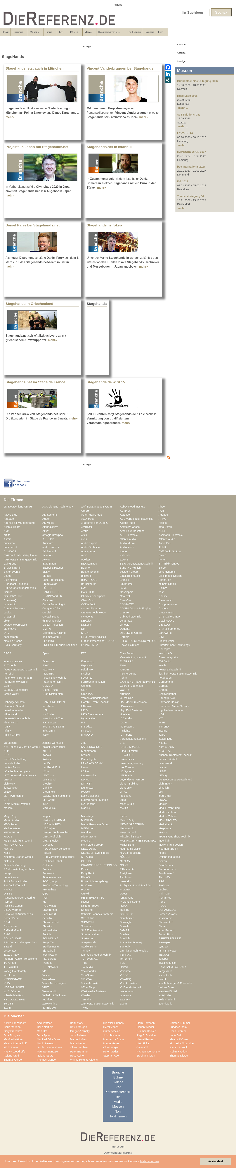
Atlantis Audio (167, 539)
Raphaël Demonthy (148, 1051)
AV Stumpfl (49, 551)
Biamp (7, 575)
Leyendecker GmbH (132, 779)
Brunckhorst (88, 583)
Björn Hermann (145, 1022)
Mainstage (87, 816)
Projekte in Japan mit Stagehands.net (37, 147)
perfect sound (12, 877)
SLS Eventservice (92, 930)
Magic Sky (10, 816)
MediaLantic (166, 824)
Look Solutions (90, 795)
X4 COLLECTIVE (14, 999)
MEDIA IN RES (51, 824)
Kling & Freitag (129, 750)
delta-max (126, 620)
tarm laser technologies (134, 950)
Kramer (85, 755)
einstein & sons (13, 640)
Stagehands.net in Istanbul (109, 147)
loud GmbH (165, 795)
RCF (45, 897)
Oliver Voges (111, 1047)
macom (8, 807)
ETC (83, 653)
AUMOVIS (10, 551)
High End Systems (131, 710)
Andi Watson (44, 1022)
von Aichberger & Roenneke (175, 983)
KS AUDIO (126, 755)
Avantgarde (88, 551)
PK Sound (126, 877)
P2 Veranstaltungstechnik (19, 869)
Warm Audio (49, 991)
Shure (162, 926)
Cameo (8, 592)
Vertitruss (9, 975)
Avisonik (125, 555)
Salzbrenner (49, 909)
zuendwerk (165, 1003)
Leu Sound (48, 779)
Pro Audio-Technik (15, 885)
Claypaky (48, 600)
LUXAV (163, 799)
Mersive (86, 832)
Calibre (163, 587)
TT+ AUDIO (11, 967)
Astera (8, 539)
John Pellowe (78, 1035)
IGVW (123, 722)
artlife (7, 535)
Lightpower (87, 787)
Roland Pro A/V (90, 905)
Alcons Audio (128, 522)
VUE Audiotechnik (131, 987)
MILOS (8, 836)
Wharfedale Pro (13, 995)
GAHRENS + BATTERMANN (137, 681)
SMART (124, 930)
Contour (163, 608)
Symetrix (125, 946)
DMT (84, 628)
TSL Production (168, 962)
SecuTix (47, 918)
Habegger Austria (14, 702)
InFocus (86, 730)
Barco (162, 567)
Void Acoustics (128, 983)
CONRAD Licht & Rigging (135, 608)
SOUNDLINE (50, 938)
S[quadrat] (48, 950)
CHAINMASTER (52, 596)
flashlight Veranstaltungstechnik (178, 673)
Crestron (125, 612)
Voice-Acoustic (90, 983)
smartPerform (167, 930)
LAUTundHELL (51, 767)
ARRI (162, 530)
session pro (165, 918)
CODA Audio (88, 604)
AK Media (48, 522)
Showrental (10, 926)
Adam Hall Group (91, 514)
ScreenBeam (11, 918)
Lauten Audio (12, 767)
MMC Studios (50, 840)
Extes (123, 665)
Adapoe (163, 514)
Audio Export (89, 543)
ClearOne (125, 600)
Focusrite (86, 677)
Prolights (164, 885)
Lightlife (47, 787)
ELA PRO (48, 640)
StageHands (88, 942)
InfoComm (48, 730)
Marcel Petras (144, 1039)
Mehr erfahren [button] (149, 1161)
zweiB (7, 1007)
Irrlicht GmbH (12, 734)
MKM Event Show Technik (174, 836)
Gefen (7, 685)
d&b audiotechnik (130, 616)
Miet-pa (163, 832)
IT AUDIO (87, 734)
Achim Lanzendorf (15, 1022)
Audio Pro (165, 543)
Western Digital (168, 991)
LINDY (8, 791)
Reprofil (8, 901)
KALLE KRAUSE (130, 746)
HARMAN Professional (133, 702)
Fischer (85, 673)
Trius (84, 962)
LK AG (124, 791)
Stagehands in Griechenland (29, 304)
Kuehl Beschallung (15, 759)
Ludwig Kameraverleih (94, 799)
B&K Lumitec (89, 563)
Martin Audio (11, 820)
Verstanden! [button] (215, 1161)
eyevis (162, 665)
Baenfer (86, 567)
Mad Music (48, 807)
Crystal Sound (50, 616)
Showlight (126, 922)
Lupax (123, 799)
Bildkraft (86, 575)
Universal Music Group (172, 967)
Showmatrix (166, 922)
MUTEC (8, 848)
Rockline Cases (13, 905)
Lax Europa (127, 767)
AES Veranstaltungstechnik (136, 518)
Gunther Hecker (146, 1031)
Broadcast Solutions (16, 583)
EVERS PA (126, 661)
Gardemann (166, 681)
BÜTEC (47, 587)
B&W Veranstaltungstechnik (136, 563)
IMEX (7, 726)
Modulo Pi (87, 840)
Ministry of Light (51, 836)
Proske (85, 889)
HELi (45, 710)
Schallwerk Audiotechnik (18, 914)
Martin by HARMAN (54, 820)
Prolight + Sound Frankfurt (136, 885)
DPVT (7, 632)
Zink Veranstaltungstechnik (97, 1003)
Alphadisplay (50, 526)
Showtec (47, 926)
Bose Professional (53, 579)
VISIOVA (86, 979)
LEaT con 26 (185, 133)
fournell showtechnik (16, 681)
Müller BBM (127, 844)
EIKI (161, 636)
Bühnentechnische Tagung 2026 (197, 81)
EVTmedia (10, 665)
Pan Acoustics (167, 869)
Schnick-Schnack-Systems (97, 914)
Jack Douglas (12, 1035)
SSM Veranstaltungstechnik (20, 942)
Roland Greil (11, 1055)
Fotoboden (165, 677)
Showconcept (50, 922)
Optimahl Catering (15, 865)
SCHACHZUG (167, 909)
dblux (7, 620)
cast (161, 592)
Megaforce (165, 828)
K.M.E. (163, 742)
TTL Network (50, 967)
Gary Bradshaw (13, 1031)
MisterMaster (89, 836)
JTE (83, 742)
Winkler (85, 995)
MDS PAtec (11, 824)
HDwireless (126, 706)
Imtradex (86, 726)
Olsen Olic (142, 1047)
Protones (125, 889)
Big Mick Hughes (113, 1022)
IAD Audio (126, 718)
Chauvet (125, 596)
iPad (118, 1087)
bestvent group (129, 571)
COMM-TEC (127, 604)
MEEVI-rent (88, 828)
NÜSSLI (125, 856)
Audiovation (127, 547)
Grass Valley (11, 693)
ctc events (87, 616)
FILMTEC (48, 673)
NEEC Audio (88, 848)
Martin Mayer (111, 1043)
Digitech (86, 624)
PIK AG (85, 877)
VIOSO (124, 975)
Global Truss (50, 689)
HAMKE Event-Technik (95, 702)
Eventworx (87, 661)
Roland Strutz (45, 1055)
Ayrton (162, 559)
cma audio (10, 604)
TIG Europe (49, 958)
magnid (46, 816)
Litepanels (48, 791)
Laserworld (165, 763)
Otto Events (166, 865)
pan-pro (8, 873)
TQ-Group (10, 962)
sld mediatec (50, 930)
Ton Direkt (126, 958)
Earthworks (165, 632)
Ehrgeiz (124, 636)
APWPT (47, 530)
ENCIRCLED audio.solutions (59, 645)
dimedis (124, 624)
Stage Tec (48, 942)
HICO (84, 710)
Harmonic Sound (14, 706)
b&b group (10, 563)
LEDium (8, 779)
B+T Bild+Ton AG (169, 563)
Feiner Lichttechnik (170, 669)
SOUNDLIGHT (13, 938)
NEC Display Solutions (56, 848)
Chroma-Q (10, 600)
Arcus (84, 530)
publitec (163, 889)
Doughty (125, 628)
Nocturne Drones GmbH (18, 856)
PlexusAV (164, 877)
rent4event (126, 897)
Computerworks (168, 604)
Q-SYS (8, 893)
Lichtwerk (9, 783)
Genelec (86, 685)
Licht (70, 33)
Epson (46, 653)
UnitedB (124, 967)
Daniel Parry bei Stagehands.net (33, 225)
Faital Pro (87, 669)
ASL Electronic (129, 535)
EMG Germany (13, 645)
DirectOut (164, 624)
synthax (163, 946)
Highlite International (171, 710)
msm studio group (92, 844)
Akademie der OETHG (94, 522)
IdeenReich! (11, 722)
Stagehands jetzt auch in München (35, 68)
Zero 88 (8, 1003)
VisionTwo (48, 979)
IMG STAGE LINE (53, 726)
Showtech (87, 926)
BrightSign (165, 579)
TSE (122, 962)
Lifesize (47, 783)
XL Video (47, 999)
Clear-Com (87, 600)
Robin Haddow (179, 1051)
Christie (163, 596)
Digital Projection (52, 624)
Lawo (84, 767)
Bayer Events (12, 571)
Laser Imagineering (131, 763)
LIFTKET (86, 783)
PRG (161, 881)
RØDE (162, 905)
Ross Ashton (77, 1055)
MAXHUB (87, 820)
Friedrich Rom (178, 1027)
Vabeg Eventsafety (15, 971)
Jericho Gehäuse (52, 742)
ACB (161, 510)
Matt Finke (142, 1043)
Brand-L (124, 579)
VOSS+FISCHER (14, 987)
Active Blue (10, 514)
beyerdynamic (167, 571)
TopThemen (183, 32)
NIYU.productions (130, 852)
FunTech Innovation (93, 681)
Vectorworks (88, 971)
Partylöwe (126, 873)
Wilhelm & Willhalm (54, 995)
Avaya (123, 551)
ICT (161, 718)
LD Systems (127, 771)
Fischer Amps (128, 673)
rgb (44, 901)
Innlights (125, 730)
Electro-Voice (167, 640)
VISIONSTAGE (13, 979)
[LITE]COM (49, 1007)
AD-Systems (50, 514)
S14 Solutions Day (188, 114)
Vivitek (162, 979)
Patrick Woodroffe (14, 1051)
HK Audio (48, 714)
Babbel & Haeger (52, 567)
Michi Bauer (11, 1047)
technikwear (49, 954)
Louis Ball (175, 1035)
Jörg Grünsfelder (146, 1035)
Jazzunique (165, 738)
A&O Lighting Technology (57, 506)
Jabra (162, 734)
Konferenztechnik (156, 33)
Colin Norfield (45, 1027)
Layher (163, 767)
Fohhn (124, 677)
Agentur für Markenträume (19, 522)
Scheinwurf (49, 914)
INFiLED (164, 726)
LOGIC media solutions (56, 795)
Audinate (47, 543)
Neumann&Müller (130, 848)
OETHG (86, 861)
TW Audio (87, 967)
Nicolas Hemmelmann (50, 1047)
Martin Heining (45, 1043)
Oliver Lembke (79, 1047)
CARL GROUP (51, 592)
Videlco (46, 975)
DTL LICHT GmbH (131, 632)
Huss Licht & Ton (52, 718)
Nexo (7, 852)
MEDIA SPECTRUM (132, 824)
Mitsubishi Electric (131, 836)
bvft (83, 587)
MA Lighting (88, 803)
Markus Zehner (168, 816)
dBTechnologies (52, 620)
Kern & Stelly (166, 746)
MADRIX (125, 807)
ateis (84, 539)
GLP (83, 689)
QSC (45, 893)
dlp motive (10, 628)
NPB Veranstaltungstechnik (58, 856)
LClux (45, 771)
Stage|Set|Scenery (131, 942)
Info (226, 33)
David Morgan (78, 1027)
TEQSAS (164, 954)
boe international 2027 (191, 166)
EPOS (7, 653)
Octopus (9, 861)
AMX (7, 530)
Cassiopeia (126, 592)
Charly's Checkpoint (93, 596)
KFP (6, 750)
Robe (162, 901)
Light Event (165, 783)
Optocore (48, 865)
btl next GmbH (167, 583)
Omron (163, 861)
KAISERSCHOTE (91, 746)
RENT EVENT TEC (92, 897)
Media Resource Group (95, 824)
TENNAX (125, 954)
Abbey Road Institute (132, 506)
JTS (122, 742)
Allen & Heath (12, 526)
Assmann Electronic (171, 535)
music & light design (171, 844)
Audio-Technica (90, 547)
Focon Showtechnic (54, 677)
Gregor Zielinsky (80, 1031)
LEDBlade (126, 775)
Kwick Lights (88, 759)
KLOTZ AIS (165, 750)
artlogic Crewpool (52, 535)
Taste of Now (11, 954)
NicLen (46, 852)
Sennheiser (126, 918)
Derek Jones (111, 1027)
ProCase (86, 885)
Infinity (8, 730)
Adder (46, 518)
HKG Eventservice (92, 714)
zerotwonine (49, 1003)
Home (5, 32)
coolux (8, 612)
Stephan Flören (145, 1055)
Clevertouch (166, 600)
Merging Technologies (55, 832)
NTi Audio (87, 856)
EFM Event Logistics (93, 636)
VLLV (7, 983)
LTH (6, 799)
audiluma (9, 543)
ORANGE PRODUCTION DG (99, 865)
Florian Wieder (145, 1027)
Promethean (49, 889)
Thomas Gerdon (13, 1059)
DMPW (46, 628)
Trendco (47, 962)
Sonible (124, 934)
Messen (50, 33)
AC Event (125, 510)
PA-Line (47, 869)
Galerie (205, 32)
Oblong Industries (169, 856)
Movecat (47, 844)
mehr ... (183, 107)
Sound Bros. (166, 934)
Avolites (86, 559)
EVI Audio (165, 661)
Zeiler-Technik (167, 999)
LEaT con (48, 775)
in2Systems (127, 726)
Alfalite (163, 522)
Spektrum (87, 938)
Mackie (163, 803)
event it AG (165, 653)
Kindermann (88, 750)
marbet (124, 816)
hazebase (48, 706)
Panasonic (48, 873)
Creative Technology (93, 612)
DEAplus (86, 620)
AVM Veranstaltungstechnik (20, 559)
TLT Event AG (89, 958)
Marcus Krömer (179, 1039)
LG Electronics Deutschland (175, 779)
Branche (27, 33)
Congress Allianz (52, 608)
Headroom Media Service (174, 706)
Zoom (123, 1003)
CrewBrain (10, 616)
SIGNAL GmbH (13, 930)
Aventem (47, 555)
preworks (125, 881)
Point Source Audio (15, 881)
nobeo (162, 852)
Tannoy (85, 950)
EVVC (46, 665)
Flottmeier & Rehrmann (18, 677)
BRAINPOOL (89, 579)
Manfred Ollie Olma (48, 1039)
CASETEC (87, 592)
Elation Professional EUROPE (99, 640)
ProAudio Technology (55, 885)
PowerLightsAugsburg (94, 881)
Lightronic (126, 787)
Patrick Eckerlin (179, 1047)
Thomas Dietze (179, 1055)
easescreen (11, 636)
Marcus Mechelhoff (15, 1043)
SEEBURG (87, 918)
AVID (84, 555)
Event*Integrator (168, 657)
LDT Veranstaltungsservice (20, 775)
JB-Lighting (10, 742)
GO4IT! (124, 689)
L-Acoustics (127, 759)
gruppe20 (125, 693)
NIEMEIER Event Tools (95, 852)
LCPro (85, 771)
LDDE (162, 771)
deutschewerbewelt (15, 624)
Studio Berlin (88, 946)
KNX (6, 755)
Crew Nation (166, 612)
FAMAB (124, 669)
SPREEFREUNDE (170, 938)
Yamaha (86, 999)
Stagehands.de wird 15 (106, 382)
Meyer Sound (128, 832)
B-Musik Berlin (12, 567)
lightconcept (11, 787)
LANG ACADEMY (92, 763)
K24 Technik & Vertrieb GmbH (22, 746)
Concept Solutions (15, 608)
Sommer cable (90, 934)
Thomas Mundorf (47, 1059)
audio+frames (50, 547)
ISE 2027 (182, 181)
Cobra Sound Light (53, 604)
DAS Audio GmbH (169, 616)
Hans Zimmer (178, 1031)
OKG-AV (125, 861)
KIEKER (47, 750)
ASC (84, 535)
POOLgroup (49, 881)
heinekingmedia (13, 710)
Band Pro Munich (130, 567)
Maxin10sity (127, 820)
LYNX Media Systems (17, 803)
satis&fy (124, 909)
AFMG (162, 518)
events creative (13, 661)
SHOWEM (87, 922)
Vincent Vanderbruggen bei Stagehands (120, 68)
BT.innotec (126, 583)
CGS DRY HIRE (13, 596)
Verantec (125, 971)
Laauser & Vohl (168, 759)
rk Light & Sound (130, 901)
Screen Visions (168, 914)
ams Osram (166, 526)
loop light (125, 795)
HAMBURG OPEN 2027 (191, 151)
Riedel (85, 901)
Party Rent (87, 873)
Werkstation (127, 991)
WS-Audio (165, 995)
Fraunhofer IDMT (52, 681)
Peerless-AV (166, 873)
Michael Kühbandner (182, 1043)
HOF (161, 714)
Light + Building (129, 783)
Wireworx (125, 995)
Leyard (85, 779)
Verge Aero (165, 971)
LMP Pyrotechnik (14, 795)
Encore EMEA (89, 645)
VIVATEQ (125, 979)
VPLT (45, 987)
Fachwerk (48, 669)
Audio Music (127, 543)
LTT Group (48, 799)
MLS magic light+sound (18, 840)
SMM (7, 934)
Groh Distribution (52, 693)
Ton (89, 33)
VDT (45, 971)
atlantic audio (128, 539)
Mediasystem (12, 828)
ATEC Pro (48, 539)
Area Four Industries (132, 530)
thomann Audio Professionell (21, 958)
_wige (84, 1007)
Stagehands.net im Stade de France (35, 382)
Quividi (85, 893)
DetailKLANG (167, 620)
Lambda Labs (12, 763)
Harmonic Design (169, 702)
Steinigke (164, 942)
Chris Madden (12, 1027)
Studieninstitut (50, 946)
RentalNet (165, 897)
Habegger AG (167, 697)
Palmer (85, 869)
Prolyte (8, 889)
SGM (7, 922)
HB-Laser (87, 706)
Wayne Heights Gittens (84, 1059)
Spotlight (125, 938)
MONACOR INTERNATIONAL (138, 840)
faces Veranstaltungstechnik (20, 669)
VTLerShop (88, 987)
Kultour (46, 759)
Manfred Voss (78, 1039)
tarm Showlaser (168, 950)
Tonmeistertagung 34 (190, 196)
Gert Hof (42, 1031)
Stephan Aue (111, 1055)
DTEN (84, 632)
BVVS (123, 587)
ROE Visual (49, 905)
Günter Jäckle (111, 1031)
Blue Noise (10, 579)
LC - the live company (17, 771)
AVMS (46, 559)
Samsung (87, 909)
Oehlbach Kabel (52, 861)
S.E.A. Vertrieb (13, 909)
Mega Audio (127, 828)
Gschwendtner (167, 693)
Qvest (123, 893)
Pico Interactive (51, 877)
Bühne (108, 33)
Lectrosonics (88, 775)
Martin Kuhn (77, 1043)
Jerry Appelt (44, 1035)
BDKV (46, 571)
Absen (162, 506)
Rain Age (164, 893)
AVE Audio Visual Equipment (21, 555)
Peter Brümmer (79, 1051)
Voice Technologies (54, 983)
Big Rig (46, 575)
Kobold (46, 755)
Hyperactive (88, 718)
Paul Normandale (47, 1051)
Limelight (164, 787)
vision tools (165, 975)
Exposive (86, 665)
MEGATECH (11, 832)
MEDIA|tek (48, 828)
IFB (83, 722)
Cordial (46, 612)
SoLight (47, 934)
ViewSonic (87, 975)
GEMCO (47, 685)
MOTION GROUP (14, 844)
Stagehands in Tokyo (104, 225)
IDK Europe (49, 722)
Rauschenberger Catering (19, 897)
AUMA (162, 547)
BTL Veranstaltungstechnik (20, 587)
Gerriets (163, 685)
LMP (161, 791)
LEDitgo (163, 775)
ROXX (124, 905)
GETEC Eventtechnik (16, 689)
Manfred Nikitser (13, 1039)
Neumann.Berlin (168, 848)
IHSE (162, 722)
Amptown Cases (130, 526)
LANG (46, 763)
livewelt (85, 791)
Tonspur (163, 958)
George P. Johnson (131, 685)
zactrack (125, 999)
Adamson (125, 514)
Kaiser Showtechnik (54, 746)
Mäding (85, 807)
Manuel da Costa (113, 1039)
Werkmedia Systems (93, 991)
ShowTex (125, 926)
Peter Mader (110, 1051)
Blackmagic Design (170, 575)
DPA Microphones (169, 628)
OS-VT (124, 865)
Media (128, 33)
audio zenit (10, 547)
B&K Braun (49, 563)
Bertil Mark (76, 1022)
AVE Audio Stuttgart (170, 551)
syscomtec (10, 950)
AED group (87, 518)
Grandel (163, 689)
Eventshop (48, 661)
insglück (163, 730)
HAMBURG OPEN (53, 702)
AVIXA (162, 555)
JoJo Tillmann (111, 1035)
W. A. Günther (12, 991)
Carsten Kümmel (180, 1022)
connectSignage (91, 608)
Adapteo (9, 518)
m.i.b (45, 803)
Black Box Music (130, 575)
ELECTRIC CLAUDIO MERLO (138, 640)
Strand (8, 946)
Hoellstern (126, 714)
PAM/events (127, 869)
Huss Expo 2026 (187, 95)
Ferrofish (9, 673)
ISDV (45, 734)
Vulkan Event (166, 987)
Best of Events (90, 571)
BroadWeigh (49, 583)
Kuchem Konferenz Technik (175, 755)
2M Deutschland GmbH (18, 506)
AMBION (86, 526)
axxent (124, 559)
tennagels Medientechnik (96, 954)
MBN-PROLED (168, 820)
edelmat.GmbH (51, 636)
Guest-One (126, 697)
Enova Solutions (129, 645)
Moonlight (164, 840)
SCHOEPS (126, 914)
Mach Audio (127, 803)
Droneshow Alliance (54, 632)
